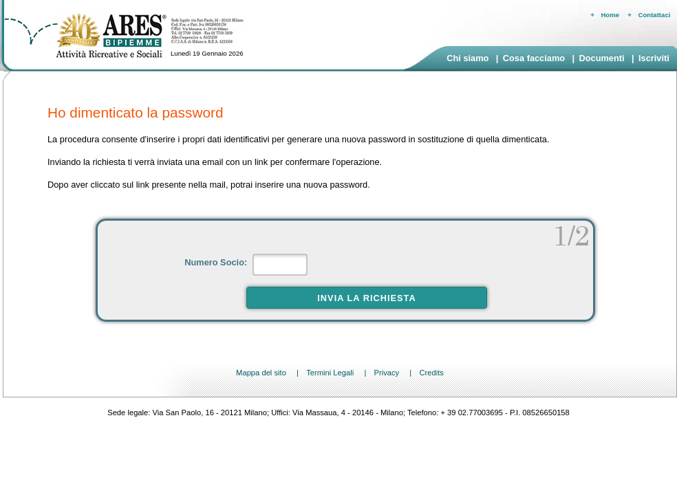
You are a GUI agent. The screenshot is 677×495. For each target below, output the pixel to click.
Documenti (601, 58)
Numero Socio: (217, 262)
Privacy (386, 372)
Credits (431, 372)
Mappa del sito (261, 372)
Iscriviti (653, 58)
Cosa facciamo (534, 58)
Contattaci (654, 15)
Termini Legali (330, 372)
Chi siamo (467, 58)
